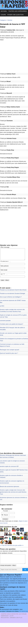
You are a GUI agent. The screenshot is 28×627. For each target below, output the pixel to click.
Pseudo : (5, 513)
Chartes (4, 618)
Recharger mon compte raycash (9, 352)
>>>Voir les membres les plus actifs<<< (12, 547)
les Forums (23, 618)
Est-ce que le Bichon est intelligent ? (11, 299)
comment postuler (5, 323)
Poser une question (15, 14)
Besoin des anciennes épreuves (9, 488)
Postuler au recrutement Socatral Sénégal (12, 295)
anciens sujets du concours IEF (9, 468)
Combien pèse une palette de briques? (11, 326)
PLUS (20, 621)
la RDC (2, 308)
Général (9, 20)
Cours (3, 14)
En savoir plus (23, 615)
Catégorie (3, 20)
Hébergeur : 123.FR (7, 619)
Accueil (4, 11)
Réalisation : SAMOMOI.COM (10, 621)
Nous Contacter (12, 618)
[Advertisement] (14, 57)
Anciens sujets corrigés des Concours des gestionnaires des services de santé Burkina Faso (13, 494)
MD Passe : (5, 517)
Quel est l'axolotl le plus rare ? (9, 355)
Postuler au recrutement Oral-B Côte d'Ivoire (13, 292)
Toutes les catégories (17, 11)
